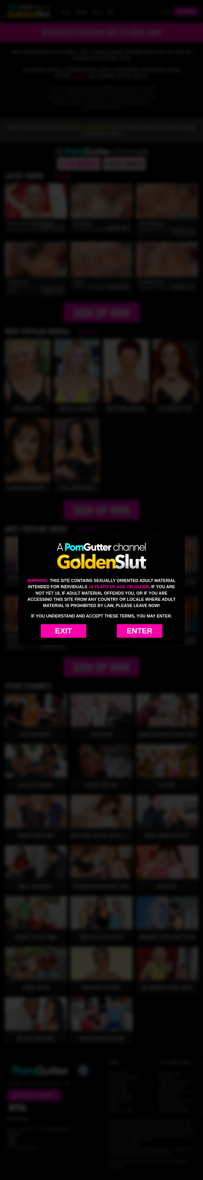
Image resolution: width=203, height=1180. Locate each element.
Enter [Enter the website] (139, 631)
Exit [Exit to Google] (63, 631)
